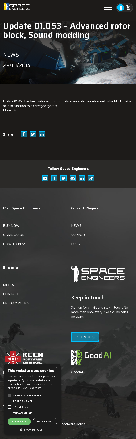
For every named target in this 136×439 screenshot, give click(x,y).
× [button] (56, 367)
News (11, 55)
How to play (14, 244)
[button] (32, 429)
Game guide (13, 234)
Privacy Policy (16, 303)
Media (8, 285)
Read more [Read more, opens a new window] (35, 388)
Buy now (11, 225)
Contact (11, 294)
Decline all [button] (45, 421)
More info (10, 110)
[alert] (32, 399)
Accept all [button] (19, 421)
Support (79, 234)
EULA (75, 244)
